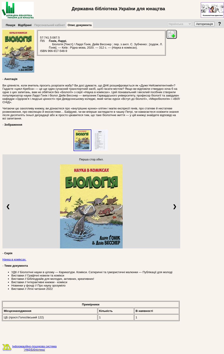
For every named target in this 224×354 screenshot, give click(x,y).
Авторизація (204, 24)
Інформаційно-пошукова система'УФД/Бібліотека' (34, 348)
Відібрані (25, 25)
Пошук (10, 25)
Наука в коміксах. (14, 259)
